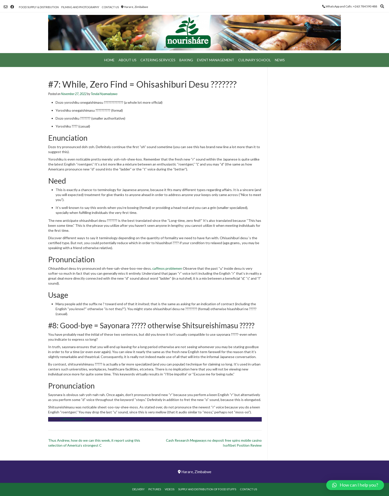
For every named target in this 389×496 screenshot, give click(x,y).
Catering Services (157, 60)
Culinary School (254, 60)
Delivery (138, 489)
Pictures (154, 489)
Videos (169, 489)
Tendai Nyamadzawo (104, 94)
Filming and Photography (80, 7)
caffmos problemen (167, 268)
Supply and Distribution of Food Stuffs (207, 489)
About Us (127, 60)
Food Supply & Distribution (39, 7)
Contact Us (110, 7)
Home (109, 60)
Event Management (215, 60)
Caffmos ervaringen (72, 419)
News (280, 60)
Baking (186, 60)
